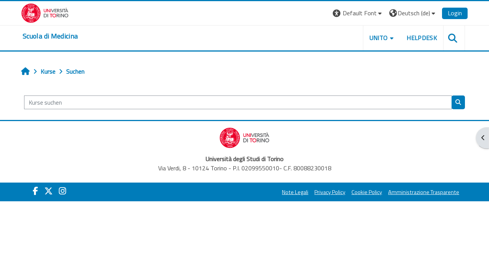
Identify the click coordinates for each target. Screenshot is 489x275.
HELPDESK (421, 37)
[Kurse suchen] (238, 102)
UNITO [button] (378, 37)
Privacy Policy (329, 192)
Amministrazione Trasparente (423, 192)
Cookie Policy (366, 192)
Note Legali (295, 192)
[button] (358, 13)
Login (455, 13)
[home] (50, 36)
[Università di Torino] (45, 12)
